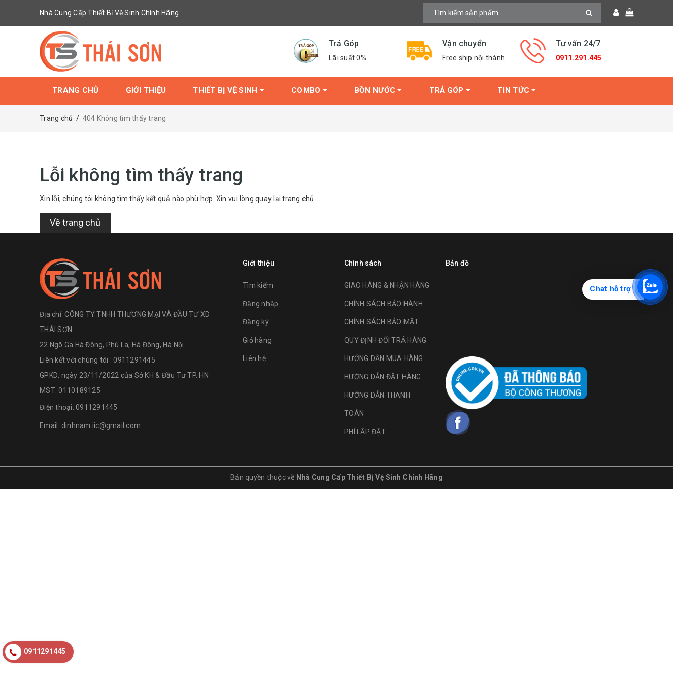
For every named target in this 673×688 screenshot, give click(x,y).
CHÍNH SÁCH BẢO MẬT (381, 322)
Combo (309, 90)
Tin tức (516, 90)
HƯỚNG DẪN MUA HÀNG (383, 358)
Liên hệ (254, 358)
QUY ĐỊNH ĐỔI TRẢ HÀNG (385, 340)
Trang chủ (75, 90)
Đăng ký (256, 322)
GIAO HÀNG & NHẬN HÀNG (386, 285)
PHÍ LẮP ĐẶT (365, 432)
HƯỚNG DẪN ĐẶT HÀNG (382, 377)
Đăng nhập (260, 304)
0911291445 (97, 407)
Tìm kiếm (258, 285)
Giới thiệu (146, 90)
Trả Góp (449, 90)
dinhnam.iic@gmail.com (101, 425)
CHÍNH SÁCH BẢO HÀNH (383, 304)
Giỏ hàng (257, 340)
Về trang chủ (75, 222)
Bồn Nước (378, 90)
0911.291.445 (579, 58)
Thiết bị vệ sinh (228, 90)
